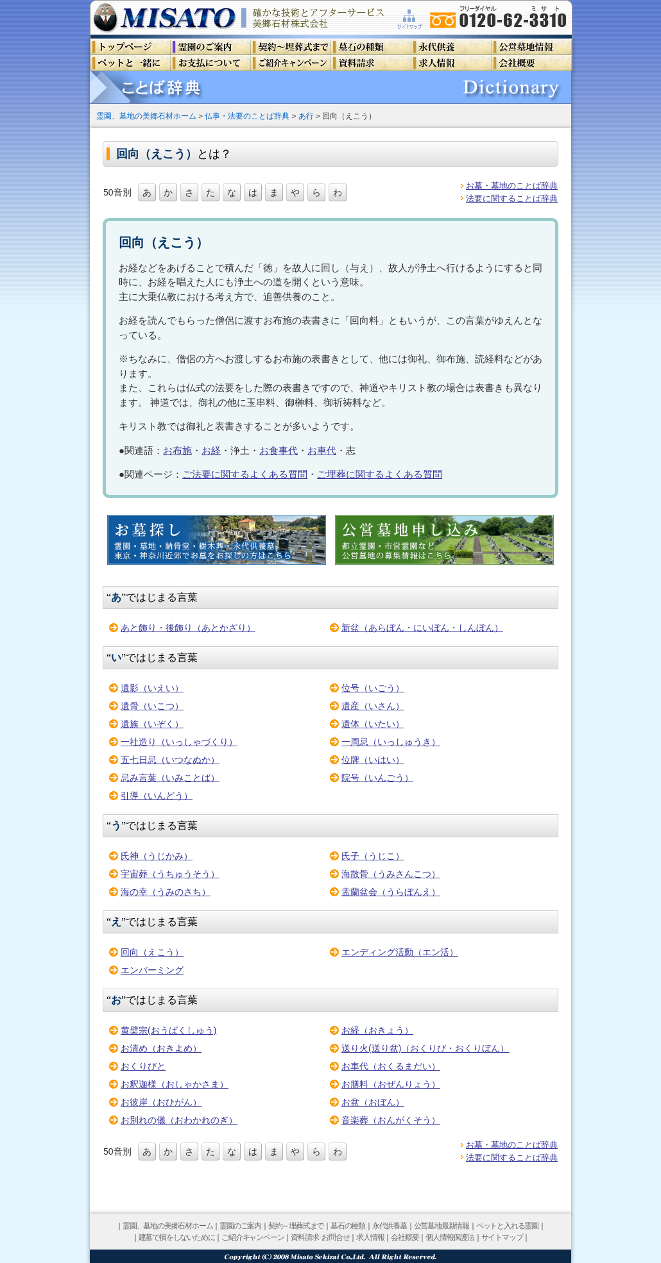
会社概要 (404, 1237)
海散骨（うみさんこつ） (390, 874)
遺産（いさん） (372, 706)
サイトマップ (502, 1237)
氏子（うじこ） (372, 856)
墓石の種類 (347, 1225)
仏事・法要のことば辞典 (247, 116)
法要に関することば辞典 (512, 198)
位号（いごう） (372, 688)
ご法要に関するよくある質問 (244, 474)
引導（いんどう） (157, 795)
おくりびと (143, 1066)
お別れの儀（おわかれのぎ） (179, 1120)
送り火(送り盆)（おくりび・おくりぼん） (425, 1048)
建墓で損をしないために (177, 1237)
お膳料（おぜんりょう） (390, 1084)
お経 (211, 450)
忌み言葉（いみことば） (170, 778)
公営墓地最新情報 (441, 1225)
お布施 (177, 450)
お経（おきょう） (377, 1030)
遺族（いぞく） (152, 724)
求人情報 (370, 1237)
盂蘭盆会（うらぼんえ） (390, 892)
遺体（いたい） (372, 724)
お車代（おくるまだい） (390, 1066)
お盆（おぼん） (372, 1102)
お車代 (321, 450)
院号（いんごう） (377, 778)
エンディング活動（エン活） (399, 952)
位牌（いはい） (372, 760)
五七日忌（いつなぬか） (170, 760)
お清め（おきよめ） (161, 1048)
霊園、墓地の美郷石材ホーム (146, 116)
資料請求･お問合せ (320, 1237)
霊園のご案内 (240, 1225)
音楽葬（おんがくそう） (390, 1120)
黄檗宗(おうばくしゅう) (168, 1030)
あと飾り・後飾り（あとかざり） (188, 628)
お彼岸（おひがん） (161, 1102)
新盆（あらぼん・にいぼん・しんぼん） (422, 628)
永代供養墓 (389, 1225)
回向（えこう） (152, 952)
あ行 (306, 116)
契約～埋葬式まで (295, 1225)
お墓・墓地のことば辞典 (512, 185)
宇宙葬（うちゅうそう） (170, 874)
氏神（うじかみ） (157, 856)
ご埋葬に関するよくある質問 (379, 474)
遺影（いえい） (152, 688)
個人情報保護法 (449, 1237)
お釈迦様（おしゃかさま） (174, 1084)
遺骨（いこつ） (152, 706)
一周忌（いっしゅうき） (390, 742)
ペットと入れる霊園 (507, 1225)
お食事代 (278, 450)
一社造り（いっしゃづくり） (179, 742)
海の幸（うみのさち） (165, 892)
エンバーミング (152, 970)
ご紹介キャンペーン (252, 1237)
